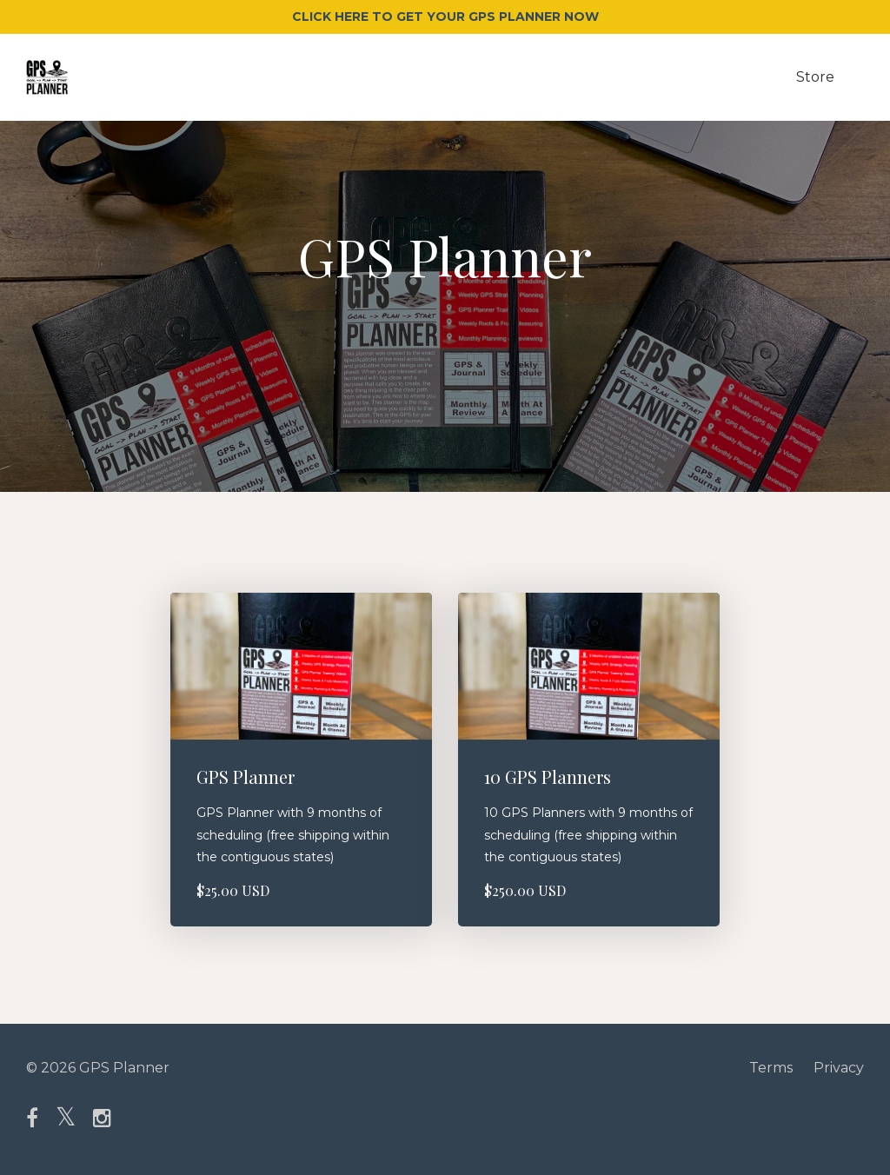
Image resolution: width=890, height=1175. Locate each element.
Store (815, 77)
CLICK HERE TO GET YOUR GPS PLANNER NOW (445, 16)
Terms (771, 1067)
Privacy (839, 1067)
